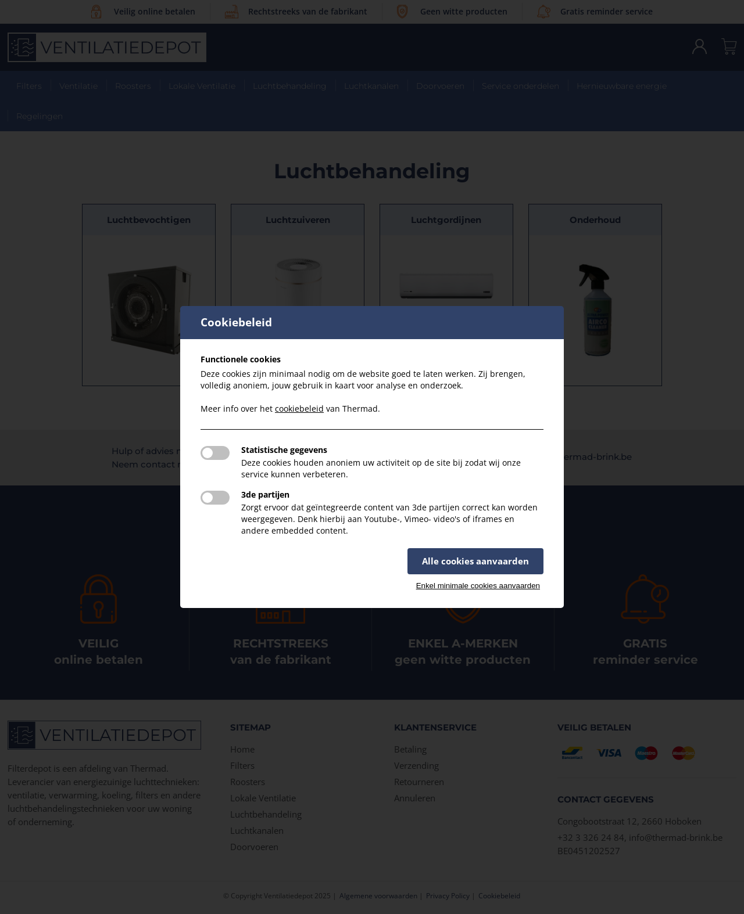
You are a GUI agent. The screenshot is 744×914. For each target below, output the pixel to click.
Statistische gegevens (284, 449)
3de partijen (265, 494)
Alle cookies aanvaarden (475, 561)
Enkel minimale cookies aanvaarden (478, 585)
